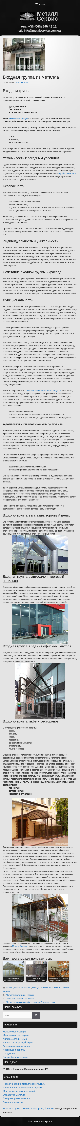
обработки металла (67, 173)
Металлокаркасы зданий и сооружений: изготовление (30, 1002)
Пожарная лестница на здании (20, 998)
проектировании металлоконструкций (44, 390)
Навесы (30, 995)
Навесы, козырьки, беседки (18, 988)
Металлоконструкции (15, 995)
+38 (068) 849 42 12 (42, 26)
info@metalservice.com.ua (42, 30)
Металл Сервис (47, 16)
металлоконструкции (18, 118)
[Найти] (36, 1015)
